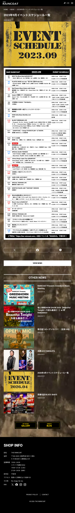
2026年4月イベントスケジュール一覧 (53, 373)
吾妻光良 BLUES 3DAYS (47, 394)
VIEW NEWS (37, 263)
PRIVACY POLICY (32, 495)
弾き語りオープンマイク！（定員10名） (54, 329)
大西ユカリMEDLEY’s (46, 351)
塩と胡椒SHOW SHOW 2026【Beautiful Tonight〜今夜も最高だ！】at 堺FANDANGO (54, 310)
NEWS (12, 9)
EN (68, 3)
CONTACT (45, 495)
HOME (6, 9)
